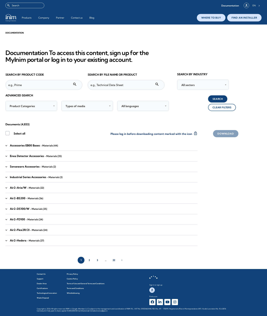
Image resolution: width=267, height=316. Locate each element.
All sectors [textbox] (188, 85)
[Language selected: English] (256, 5)
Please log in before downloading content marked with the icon (154, 133)
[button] (230, 6)
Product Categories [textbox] (22, 106)
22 (114, 260)
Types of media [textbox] (75, 106)
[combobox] (24, 5)
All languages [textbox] (130, 106)
